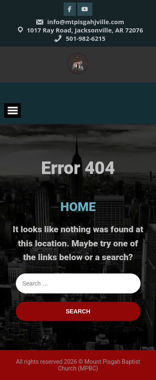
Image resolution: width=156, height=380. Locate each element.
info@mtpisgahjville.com (79, 21)
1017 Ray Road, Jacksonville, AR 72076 (85, 30)
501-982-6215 (79, 38)
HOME (78, 206)
